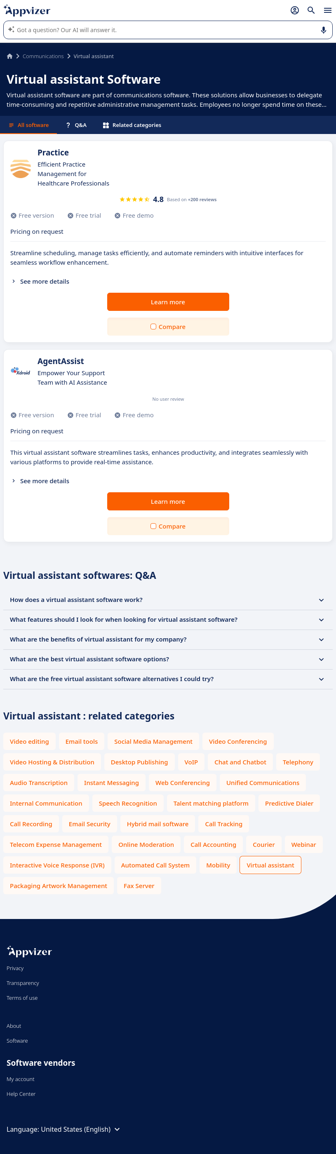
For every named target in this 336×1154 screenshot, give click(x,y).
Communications (43, 56)
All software (28, 125)
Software (17, 1040)
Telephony (298, 762)
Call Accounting (213, 844)
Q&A (76, 125)
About (14, 1025)
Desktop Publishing (139, 762)
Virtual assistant (270, 865)
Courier (264, 844)
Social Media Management (153, 741)
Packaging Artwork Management (58, 885)
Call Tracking (223, 824)
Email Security (89, 824)
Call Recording (31, 824)
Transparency (23, 983)
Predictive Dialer (289, 803)
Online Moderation (146, 844)
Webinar (303, 844)
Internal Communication (46, 803)
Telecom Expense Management (56, 844)
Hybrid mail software (158, 824)
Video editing (29, 741)
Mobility (218, 865)
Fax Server (139, 885)
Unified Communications (262, 782)
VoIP (191, 762)
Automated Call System (155, 865)
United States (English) (81, 1129)
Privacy (15, 968)
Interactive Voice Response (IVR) (57, 865)
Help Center (21, 1094)
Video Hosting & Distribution (52, 762)
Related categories (132, 125)
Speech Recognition (128, 803)
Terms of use (22, 997)
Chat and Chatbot (240, 762)
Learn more (168, 302)
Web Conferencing (182, 782)
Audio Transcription (39, 782)
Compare (172, 326)
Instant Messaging (111, 782)
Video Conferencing (238, 741)
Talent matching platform (211, 803)
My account (21, 1079)
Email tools (82, 741)
